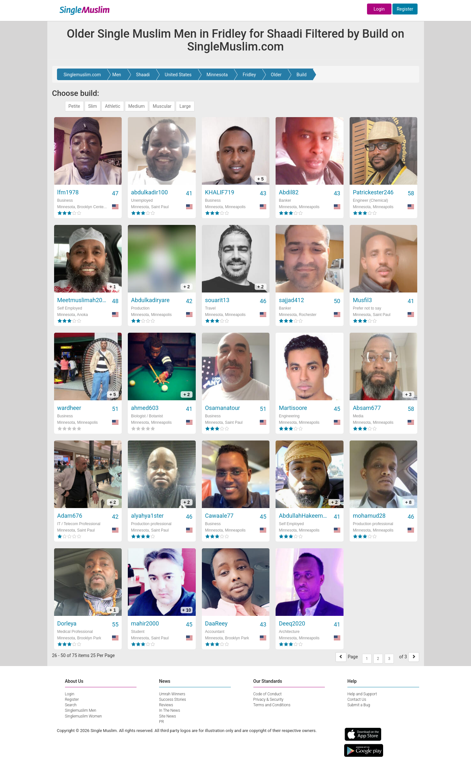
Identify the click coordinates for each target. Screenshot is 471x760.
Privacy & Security (268, 699)
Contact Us (356, 699)
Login (379, 9)
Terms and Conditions (272, 705)
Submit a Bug (358, 705)
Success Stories (172, 699)
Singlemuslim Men (80, 710)
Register (405, 9)
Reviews (166, 705)
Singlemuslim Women (83, 716)
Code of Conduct (267, 694)
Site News (167, 716)
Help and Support (362, 694)
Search (71, 705)
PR (161, 721)
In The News (169, 710)
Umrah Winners (172, 694)
